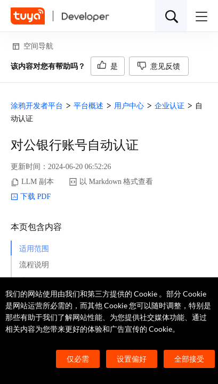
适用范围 (34, 249)
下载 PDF (31, 196)
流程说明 (34, 265)
